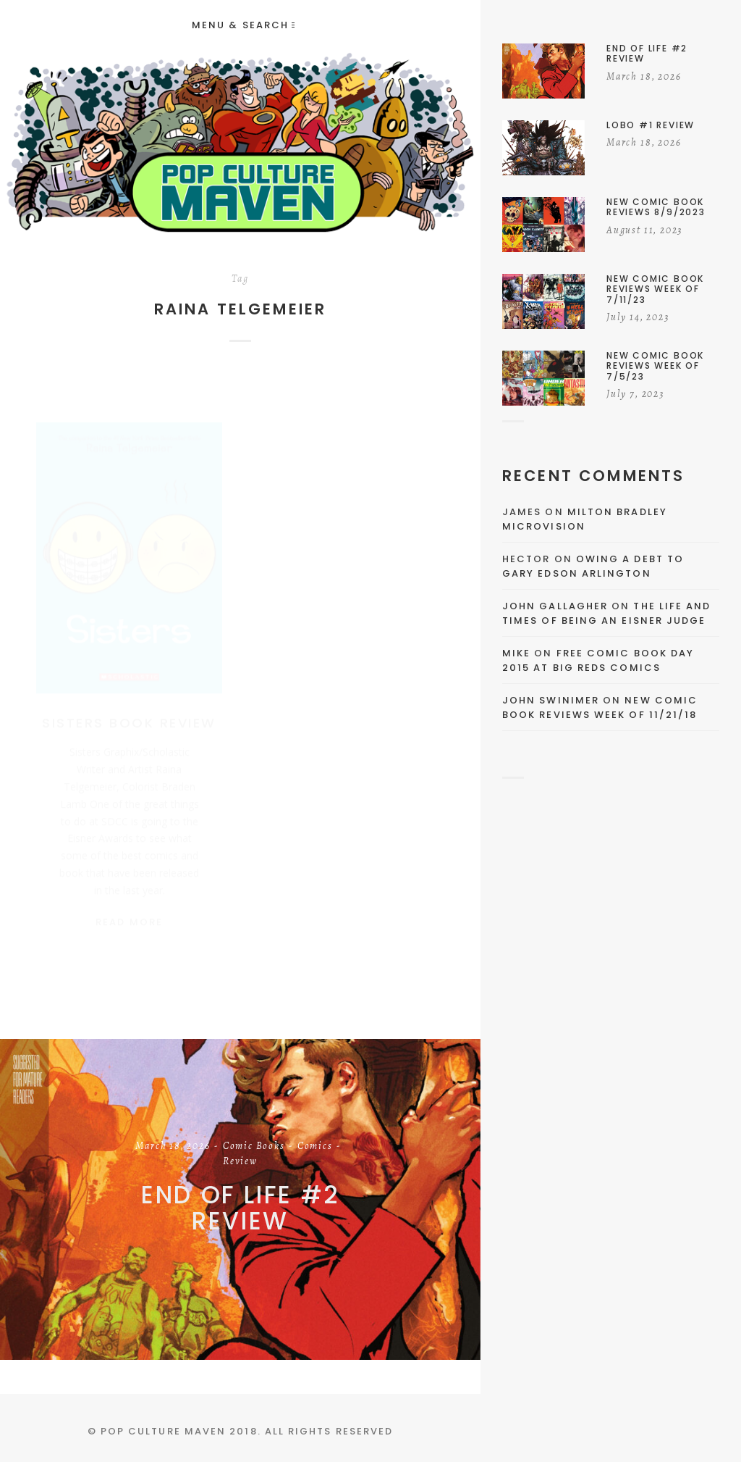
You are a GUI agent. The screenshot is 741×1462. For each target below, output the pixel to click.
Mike (516, 653)
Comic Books (254, 1147)
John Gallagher (555, 606)
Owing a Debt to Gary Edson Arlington (593, 566)
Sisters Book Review (129, 709)
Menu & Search (243, 25)
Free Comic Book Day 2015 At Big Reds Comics (598, 660)
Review (240, 1162)
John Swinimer (550, 700)
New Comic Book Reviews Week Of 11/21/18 (600, 707)
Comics (315, 1147)
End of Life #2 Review (240, 1208)
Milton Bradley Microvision (584, 519)
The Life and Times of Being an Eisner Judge (606, 613)
